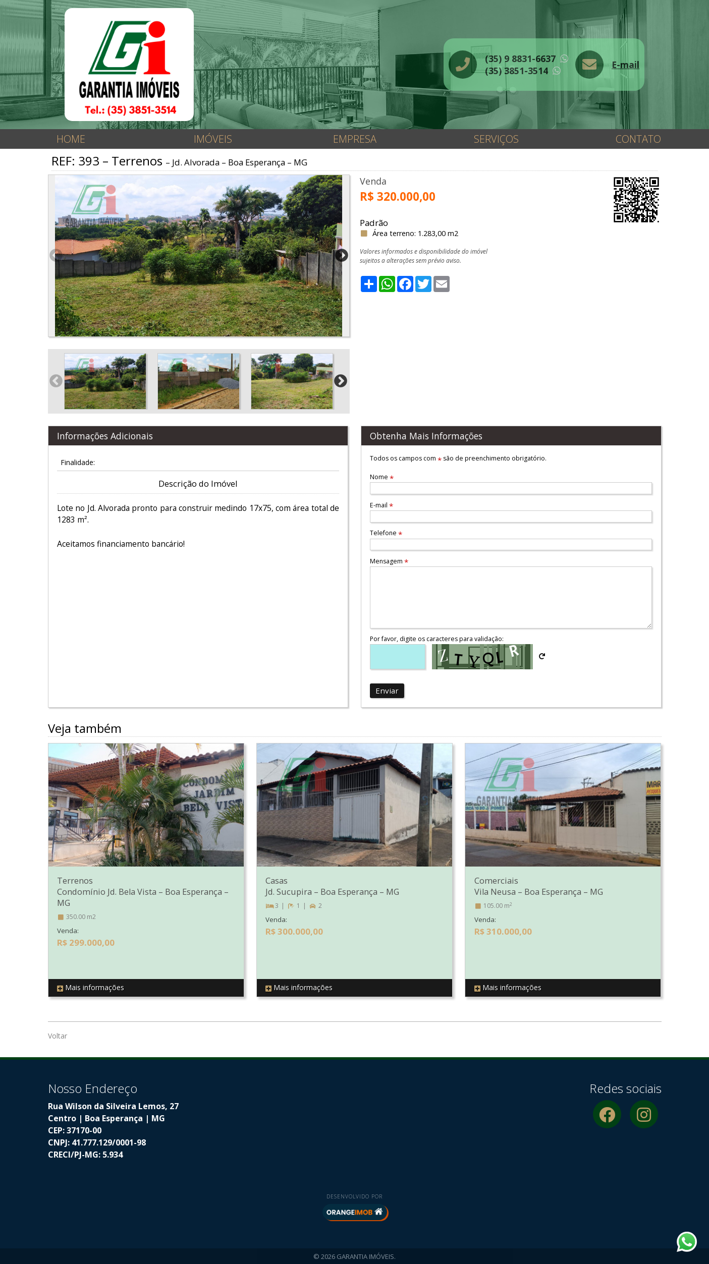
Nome (382, 477)
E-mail (625, 65)
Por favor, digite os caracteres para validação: (437, 639)
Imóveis (213, 139)
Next (341, 255)
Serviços (496, 139)
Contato (638, 139)
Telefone (386, 533)
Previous (56, 255)
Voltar (57, 1036)
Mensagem (389, 561)
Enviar (387, 690)
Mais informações (90, 988)
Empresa (354, 139)
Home (71, 139)
